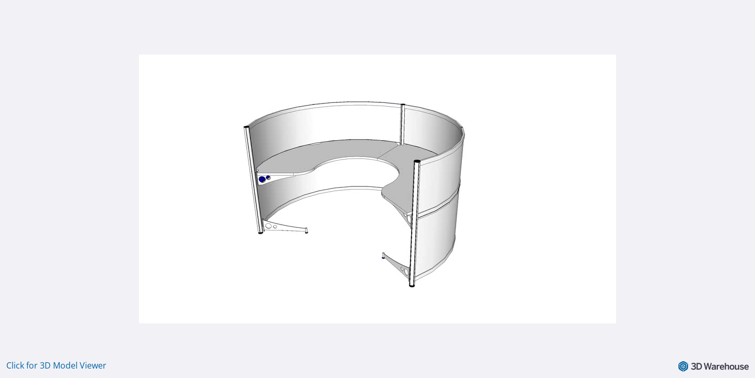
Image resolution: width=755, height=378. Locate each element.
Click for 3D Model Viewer (56, 365)
